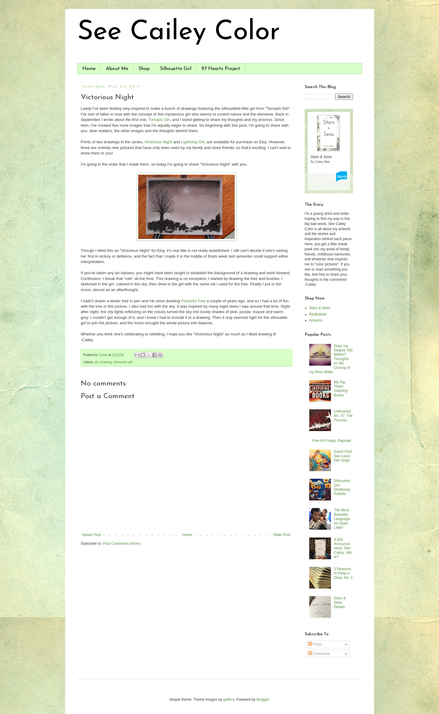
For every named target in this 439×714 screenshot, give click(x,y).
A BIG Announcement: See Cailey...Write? (343, 548)
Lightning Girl (193, 142)
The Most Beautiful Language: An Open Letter (342, 519)
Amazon (316, 320)
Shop (144, 68)
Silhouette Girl (175, 68)
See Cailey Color (178, 32)
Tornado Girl (159, 119)
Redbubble (318, 314)
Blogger (262, 699)
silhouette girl (123, 362)
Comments (319, 654)
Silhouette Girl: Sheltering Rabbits (342, 487)
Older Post (282, 535)
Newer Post (91, 535)
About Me (117, 68)
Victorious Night (158, 142)
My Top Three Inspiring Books (340, 388)
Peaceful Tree (193, 301)
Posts (315, 644)
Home (89, 68)
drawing (106, 362)
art (96, 362)
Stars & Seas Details (339, 602)
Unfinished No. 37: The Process (343, 415)
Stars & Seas (319, 308)
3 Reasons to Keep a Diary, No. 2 (343, 573)
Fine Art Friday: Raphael (331, 441)
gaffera (228, 699)
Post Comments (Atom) (122, 543)
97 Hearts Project (221, 68)
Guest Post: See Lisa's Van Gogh (343, 455)
